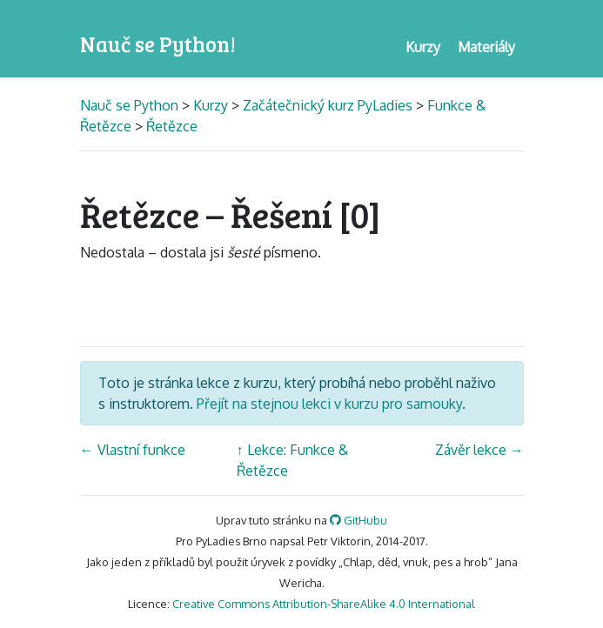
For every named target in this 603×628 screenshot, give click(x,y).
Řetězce (172, 126)
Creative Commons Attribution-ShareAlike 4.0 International (323, 604)
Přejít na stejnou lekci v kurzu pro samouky (329, 403)
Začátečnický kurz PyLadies (327, 105)
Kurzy (210, 105)
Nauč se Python (131, 105)
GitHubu (358, 520)
